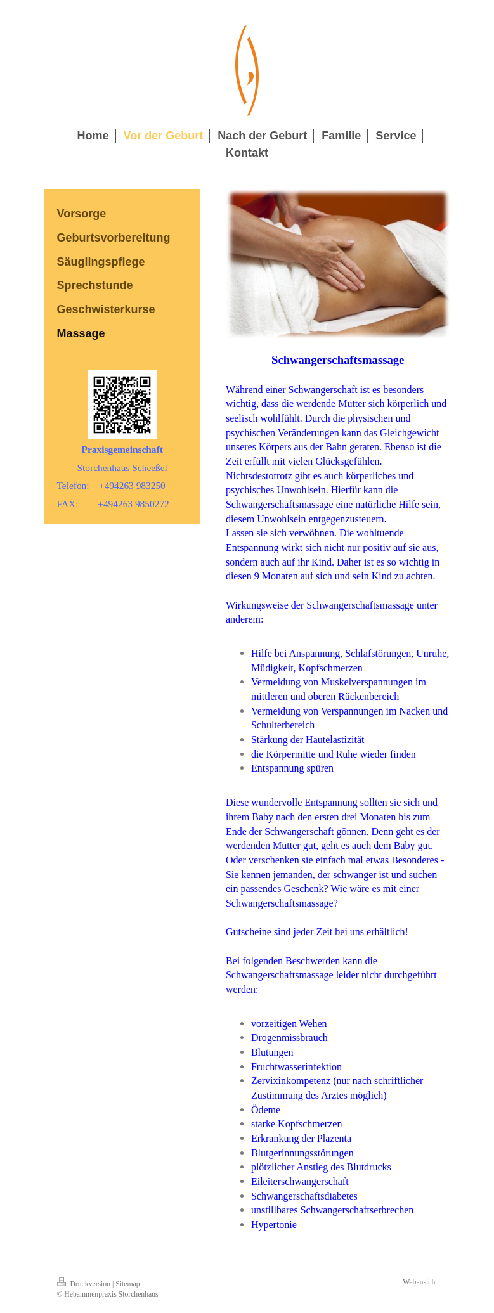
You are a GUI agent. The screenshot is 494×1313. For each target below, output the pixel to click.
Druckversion (84, 1284)
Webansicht (420, 1282)
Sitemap (127, 1284)
